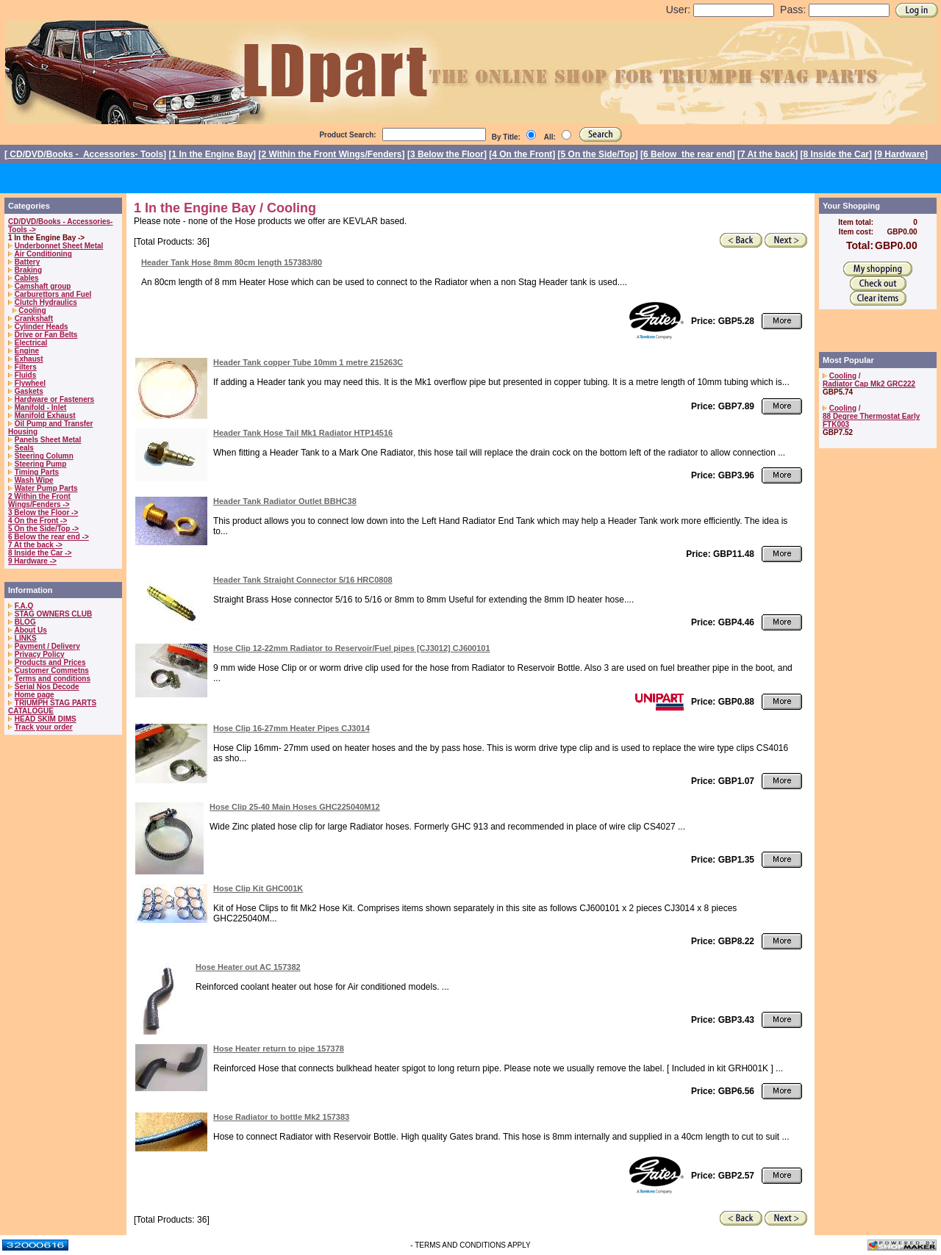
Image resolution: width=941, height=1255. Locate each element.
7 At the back (767, 154)
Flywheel (30, 383)
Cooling (32, 310)
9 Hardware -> (32, 561)
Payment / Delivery (47, 646)
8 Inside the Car (836, 154)
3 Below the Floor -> (43, 512)
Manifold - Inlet (41, 407)
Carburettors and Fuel (53, 294)
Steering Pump (41, 464)
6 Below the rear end (687, 154)
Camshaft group (43, 286)
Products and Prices (50, 662)
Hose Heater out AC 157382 (248, 967)
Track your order (44, 727)
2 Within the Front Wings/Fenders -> (39, 500)
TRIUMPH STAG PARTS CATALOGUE (52, 707)
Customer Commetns (52, 670)
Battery (27, 262)
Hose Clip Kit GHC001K (258, 888)
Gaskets (29, 391)
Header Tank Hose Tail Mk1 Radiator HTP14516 (303, 432)
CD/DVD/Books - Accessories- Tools (85, 154)
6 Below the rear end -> (48, 537)
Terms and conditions (52, 679)
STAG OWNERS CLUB (53, 614)
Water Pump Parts (46, 488)
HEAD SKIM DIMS (45, 719)
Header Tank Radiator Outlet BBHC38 (285, 501)
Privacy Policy (40, 654)
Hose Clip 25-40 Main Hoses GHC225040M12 (295, 806)
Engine (27, 351)
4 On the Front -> (37, 521)
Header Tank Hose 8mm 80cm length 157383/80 (231, 262)
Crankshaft (34, 318)
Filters (26, 367)
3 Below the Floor (447, 154)
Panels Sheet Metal (48, 440)
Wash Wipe (34, 480)
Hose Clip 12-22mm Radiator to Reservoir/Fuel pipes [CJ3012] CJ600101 (351, 648)
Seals (24, 448)
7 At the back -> (35, 545)
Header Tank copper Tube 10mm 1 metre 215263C (308, 362)
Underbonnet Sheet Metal (59, 246)
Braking (28, 270)
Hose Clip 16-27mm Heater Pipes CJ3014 (291, 728)
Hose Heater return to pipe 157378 (278, 1048)
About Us (30, 630)
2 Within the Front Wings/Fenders (331, 154)
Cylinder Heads (41, 327)
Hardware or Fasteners (54, 399)
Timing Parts (37, 472)
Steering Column (44, 456)
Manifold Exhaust (45, 415)
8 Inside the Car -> (39, 553)
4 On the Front (522, 154)
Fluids (25, 375)
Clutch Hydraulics (46, 302)
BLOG (25, 622)
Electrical (31, 343)
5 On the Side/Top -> (43, 529)
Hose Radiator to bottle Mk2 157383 (281, 1116)
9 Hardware (901, 154)
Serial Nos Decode (47, 687)
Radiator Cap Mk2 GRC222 (869, 384)
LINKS (26, 638)
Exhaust (29, 359)
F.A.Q (24, 606)
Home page (34, 695)
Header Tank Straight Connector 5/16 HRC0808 (303, 579)
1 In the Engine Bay (212, 154)
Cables (27, 278)
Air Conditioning (42, 254)
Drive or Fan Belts (46, 335)
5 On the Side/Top (598, 154)
